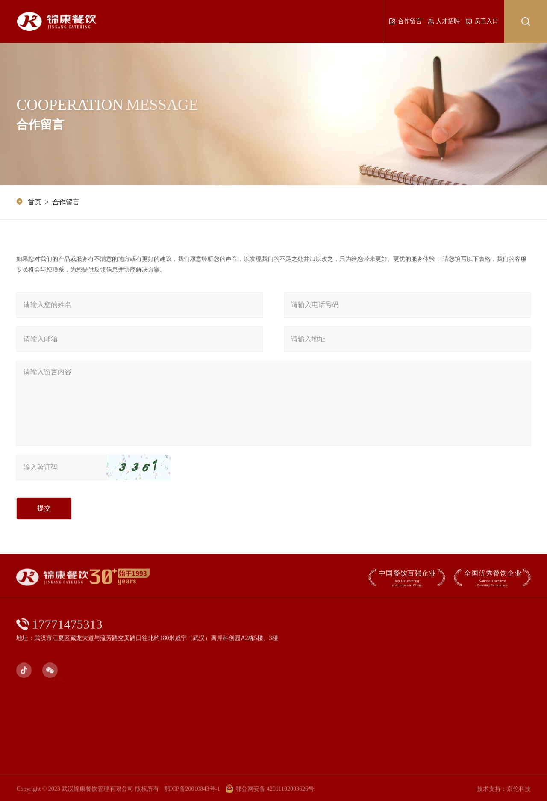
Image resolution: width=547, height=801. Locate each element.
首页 (34, 202)
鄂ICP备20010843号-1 (192, 793)
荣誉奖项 (72, 719)
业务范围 (296, 21)
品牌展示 (262, 21)
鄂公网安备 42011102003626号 (269, 793)
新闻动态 (229, 21)
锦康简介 (67, 693)
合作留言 (405, 21)
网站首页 (129, 21)
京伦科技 (519, 793)
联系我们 (365, 21)
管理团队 (195, 21)
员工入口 (482, 21)
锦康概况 (162, 21)
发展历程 (70, 706)
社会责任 (330, 21)
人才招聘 (444, 21)
